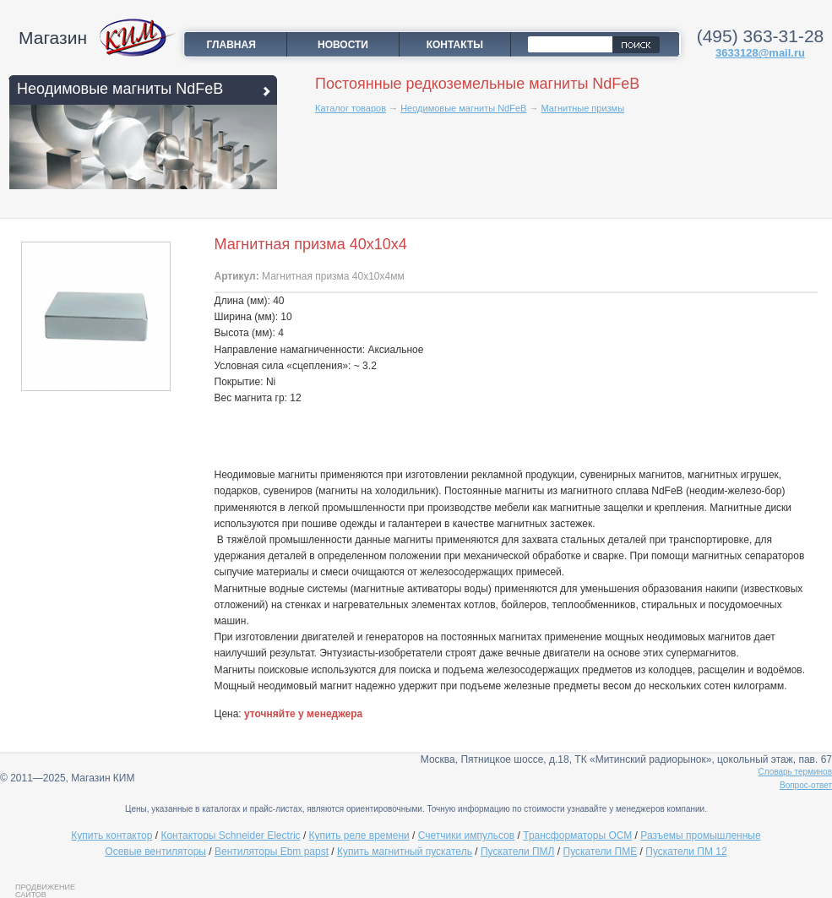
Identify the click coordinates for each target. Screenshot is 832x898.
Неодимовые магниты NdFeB (120, 88)
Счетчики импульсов (466, 835)
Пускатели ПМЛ (518, 851)
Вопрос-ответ (806, 785)
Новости (343, 45)
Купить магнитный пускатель (404, 851)
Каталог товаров (350, 108)
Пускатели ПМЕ (600, 851)
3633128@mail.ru (760, 52)
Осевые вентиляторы (155, 851)
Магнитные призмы (583, 108)
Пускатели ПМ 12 (685, 851)
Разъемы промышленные (700, 835)
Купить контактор (111, 835)
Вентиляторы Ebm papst (272, 851)
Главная (231, 45)
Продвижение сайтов (45, 890)
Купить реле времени (359, 835)
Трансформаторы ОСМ (577, 835)
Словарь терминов (796, 771)
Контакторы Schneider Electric (230, 835)
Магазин (53, 37)
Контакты (455, 45)
